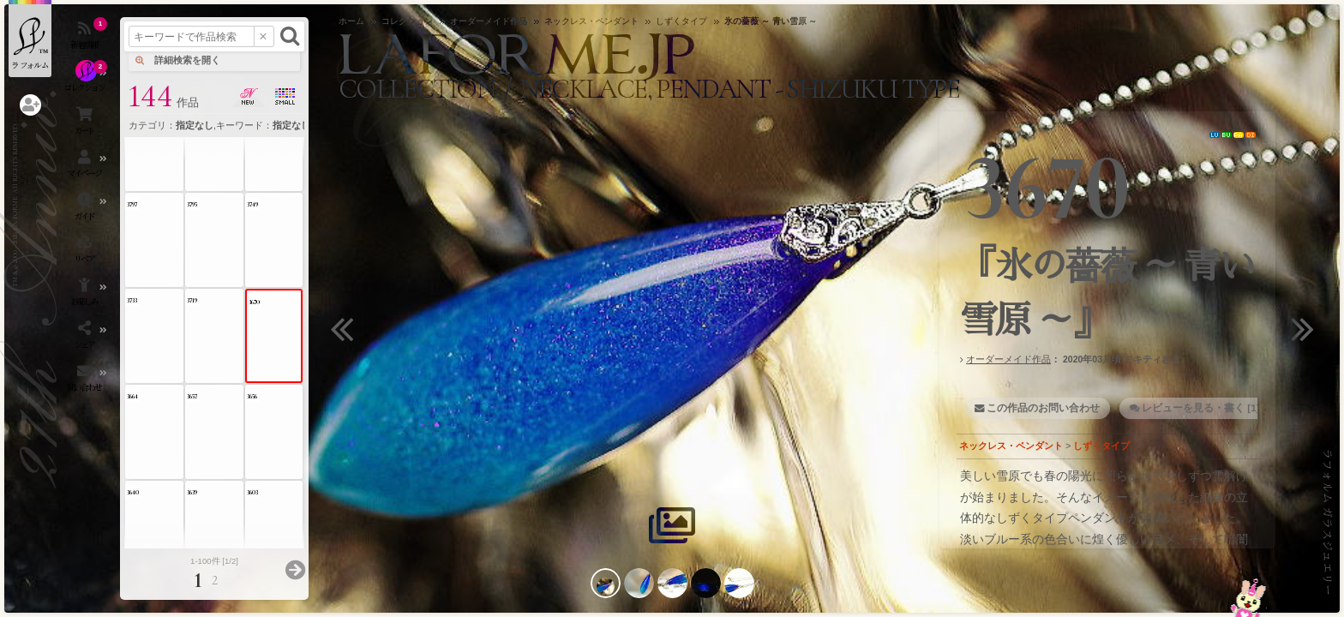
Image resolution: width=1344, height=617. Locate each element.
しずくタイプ (1101, 445)
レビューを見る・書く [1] (1200, 408)
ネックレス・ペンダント (1011, 445)
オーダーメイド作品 (1008, 359)
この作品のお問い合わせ (1043, 408)
